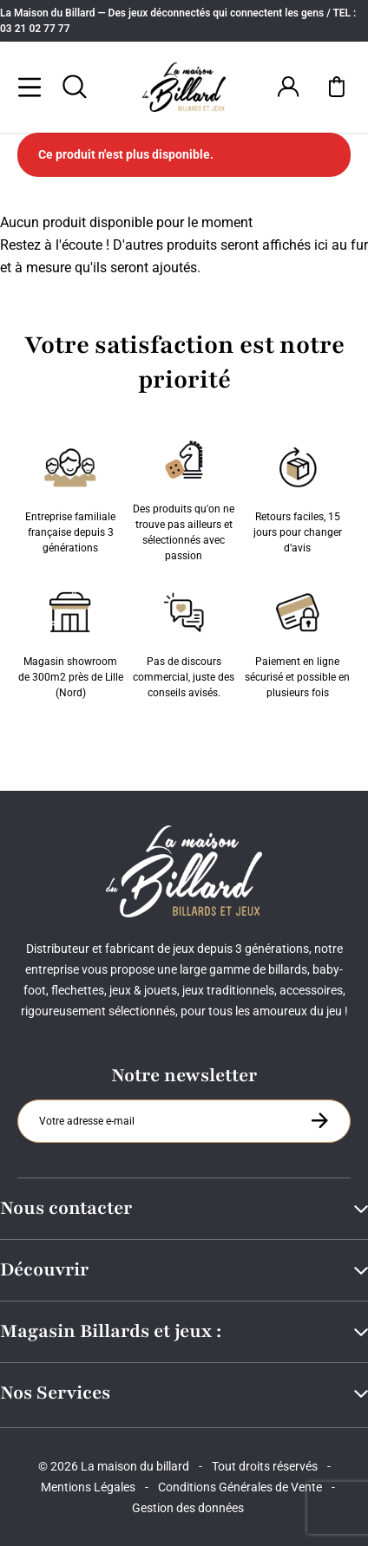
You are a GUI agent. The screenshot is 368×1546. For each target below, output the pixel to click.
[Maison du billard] (184, 87)
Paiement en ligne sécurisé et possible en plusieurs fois (297, 641)
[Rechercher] (74, 87)
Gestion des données (188, 1508)
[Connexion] (288, 87)
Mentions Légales (88, 1487)
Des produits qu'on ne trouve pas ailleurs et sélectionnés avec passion (183, 497)
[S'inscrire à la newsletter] (319, 1120)
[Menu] (29, 87)
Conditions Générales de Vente (240, 1487)
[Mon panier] (337, 87)
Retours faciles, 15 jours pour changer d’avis (297, 497)
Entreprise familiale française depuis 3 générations (70, 497)
